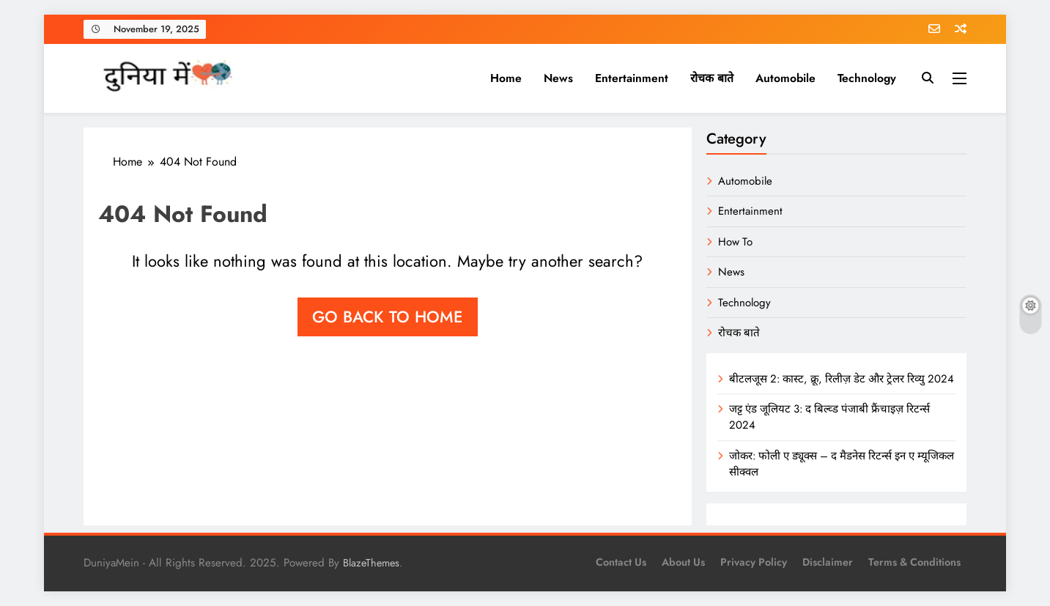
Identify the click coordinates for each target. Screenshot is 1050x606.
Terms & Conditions (914, 562)
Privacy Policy (753, 562)
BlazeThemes (371, 562)
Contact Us (621, 562)
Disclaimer (827, 562)
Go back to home (387, 316)
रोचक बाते (711, 78)
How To (735, 242)
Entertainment (631, 78)
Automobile (785, 78)
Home (506, 78)
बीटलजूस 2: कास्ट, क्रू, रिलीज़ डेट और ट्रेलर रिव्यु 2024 (841, 379)
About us (683, 562)
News (558, 78)
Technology (867, 78)
